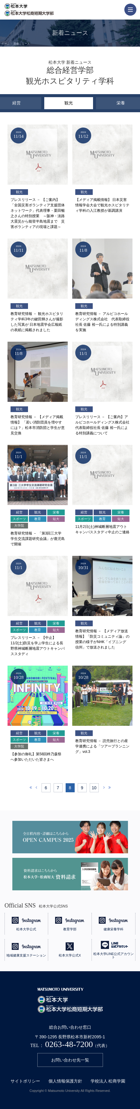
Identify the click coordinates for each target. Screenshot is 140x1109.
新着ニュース (22, 43)
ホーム (6, 43)
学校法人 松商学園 (108, 1081)
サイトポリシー (25, 1081)
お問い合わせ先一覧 (70, 1060)
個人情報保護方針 (65, 1081)
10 (94, 787)
